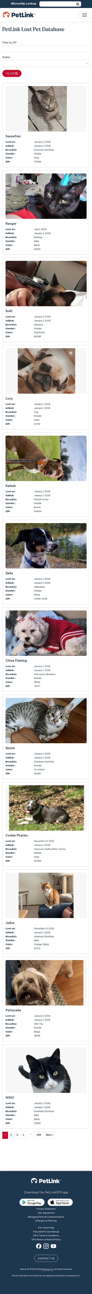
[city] (46, 48)
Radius (6, 57)
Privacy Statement (46, 1185)
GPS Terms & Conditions (46, 1212)
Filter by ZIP (9, 42)
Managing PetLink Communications (46, 1193)
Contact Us (46, 1235)
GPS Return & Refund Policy (46, 1216)
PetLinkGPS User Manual (46, 1208)
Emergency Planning (46, 1197)
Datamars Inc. (48, 1246)
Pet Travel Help (46, 1204)
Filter (12, 73)
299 (39, 1135)
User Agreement (46, 1189)
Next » (49, 1135)
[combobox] (46, 63)
